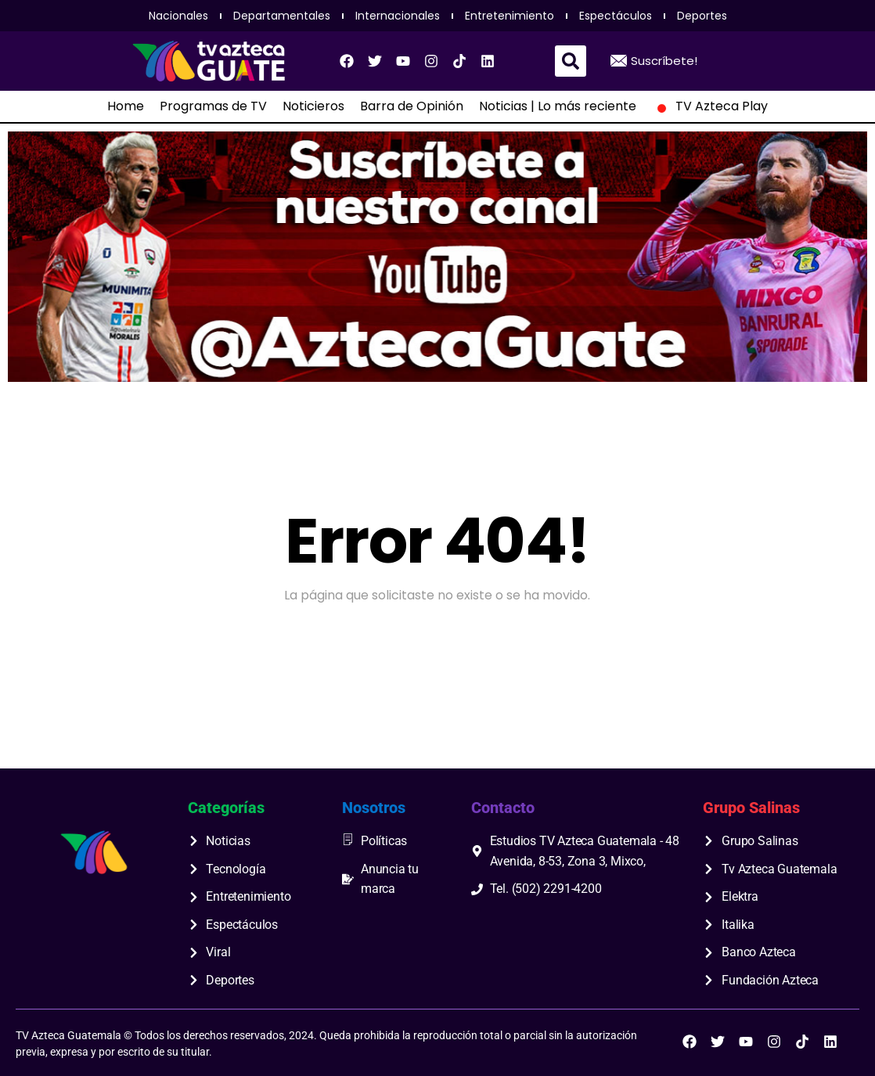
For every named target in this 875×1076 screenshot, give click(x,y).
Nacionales (178, 15)
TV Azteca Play (710, 106)
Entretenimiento (509, 15)
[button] (570, 61)
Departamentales (281, 15)
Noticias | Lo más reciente (557, 106)
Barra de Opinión (411, 106)
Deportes (702, 15)
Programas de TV (213, 106)
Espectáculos (615, 15)
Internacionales (397, 15)
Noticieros (313, 106)
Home (125, 106)
